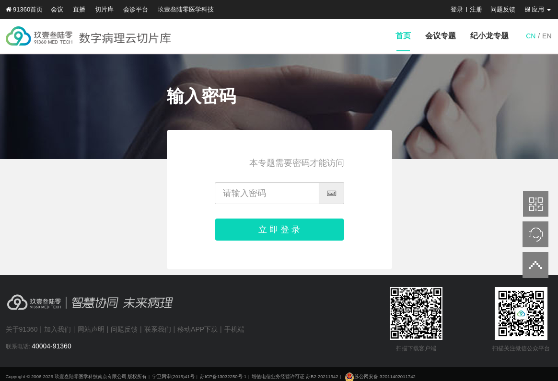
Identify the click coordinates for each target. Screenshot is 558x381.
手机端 (234, 329)
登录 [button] (457, 9)
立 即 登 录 (279, 229)
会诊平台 (135, 9)
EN (546, 36)
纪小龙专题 (489, 36)
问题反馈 (502, 9)
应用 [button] (537, 9)
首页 (403, 36)
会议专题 (440, 36)
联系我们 (157, 329)
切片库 (104, 9)
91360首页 (24, 9)
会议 (57, 9)
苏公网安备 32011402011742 (380, 376)
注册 (476, 9)
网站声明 (91, 329)
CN (530, 36)
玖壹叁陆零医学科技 (186, 9)
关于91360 (22, 329)
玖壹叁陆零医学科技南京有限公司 (91, 376)
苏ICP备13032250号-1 (223, 376)
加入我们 (57, 329)
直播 (79, 9)
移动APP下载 (197, 329)
